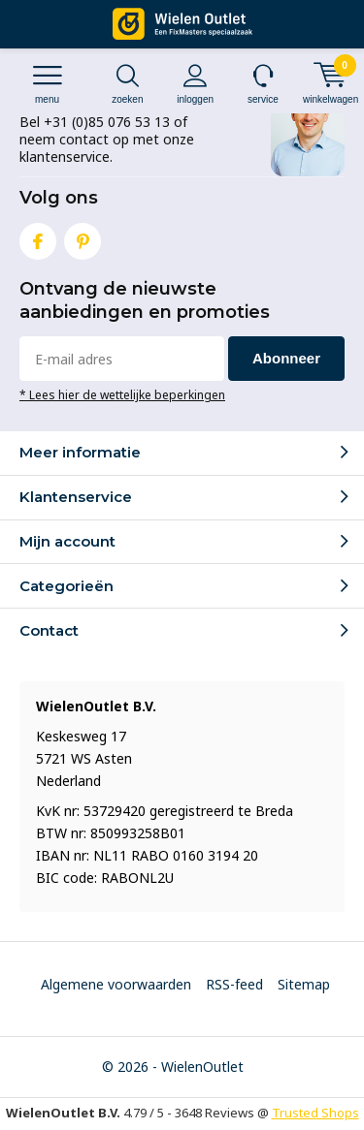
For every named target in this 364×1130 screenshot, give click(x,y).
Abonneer (286, 358)
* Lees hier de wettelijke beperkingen (122, 394)
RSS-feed (234, 984)
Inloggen (195, 84)
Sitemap (304, 984)
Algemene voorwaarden (116, 984)
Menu (47, 84)
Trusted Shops (315, 1112)
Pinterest (82, 237)
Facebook (37, 237)
